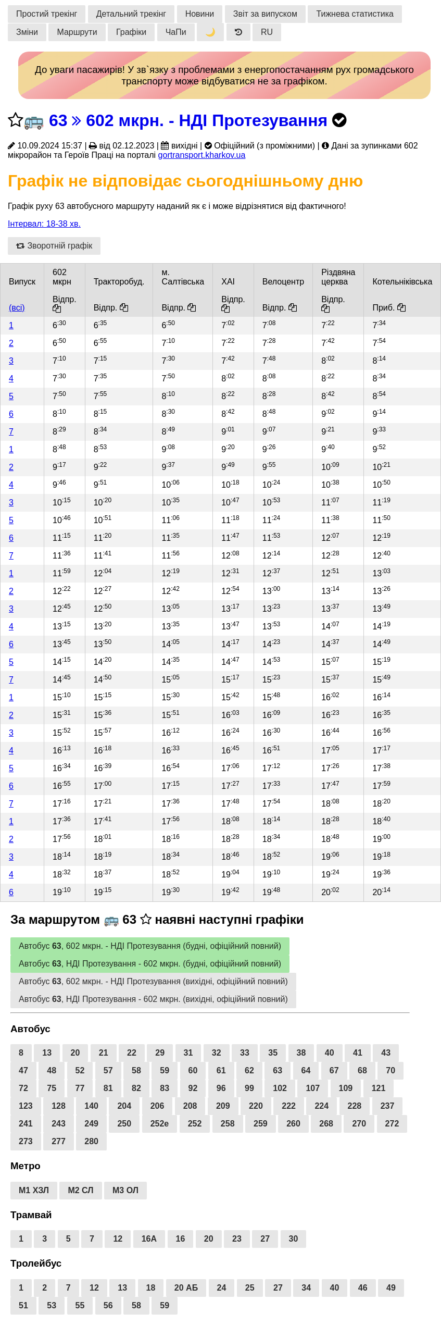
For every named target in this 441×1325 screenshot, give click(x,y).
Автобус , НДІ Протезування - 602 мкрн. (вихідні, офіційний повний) (153, 999)
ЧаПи (176, 32)
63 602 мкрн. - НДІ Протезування (188, 120)
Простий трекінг (46, 13)
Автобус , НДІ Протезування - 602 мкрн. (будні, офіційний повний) (150, 963)
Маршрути (77, 32)
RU (267, 32)
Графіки (131, 32)
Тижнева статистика (355, 13)
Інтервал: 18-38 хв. (44, 223)
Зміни (27, 32)
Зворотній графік (54, 245)
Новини (200, 13)
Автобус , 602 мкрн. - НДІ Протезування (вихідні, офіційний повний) (153, 981)
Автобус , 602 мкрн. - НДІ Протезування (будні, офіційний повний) (150, 946)
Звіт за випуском (265, 13)
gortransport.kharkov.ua (202, 155)
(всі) (17, 307)
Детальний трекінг (131, 13)
